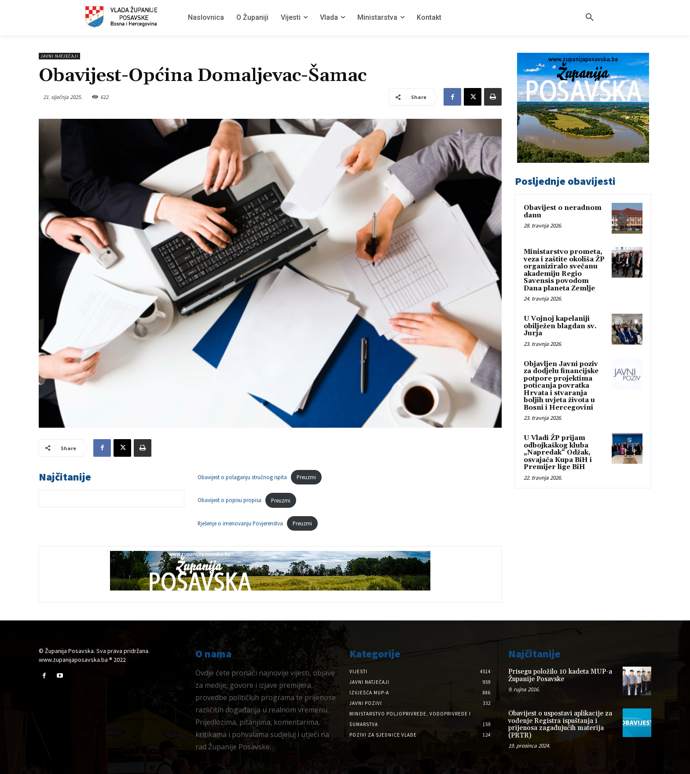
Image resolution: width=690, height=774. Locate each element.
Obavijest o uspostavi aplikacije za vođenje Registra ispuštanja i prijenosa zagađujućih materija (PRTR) (560, 724)
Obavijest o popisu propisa (229, 500)
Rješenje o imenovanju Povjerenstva (240, 523)
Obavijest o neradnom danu (563, 212)
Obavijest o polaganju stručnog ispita (242, 477)
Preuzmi (306, 477)
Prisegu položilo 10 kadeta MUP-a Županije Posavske (560, 675)
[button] (589, 17)
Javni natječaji (59, 56)
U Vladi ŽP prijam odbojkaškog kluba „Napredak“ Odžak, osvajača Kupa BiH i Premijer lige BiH (558, 452)
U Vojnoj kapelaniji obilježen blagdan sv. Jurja (560, 326)
